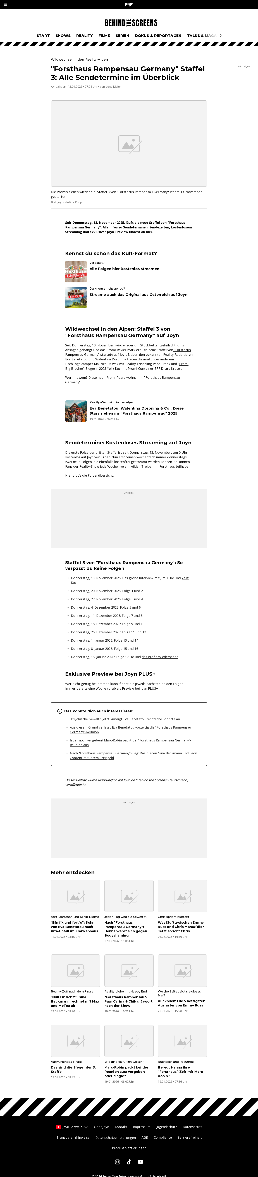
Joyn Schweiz (72, 1127)
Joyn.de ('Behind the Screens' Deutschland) (156, 780)
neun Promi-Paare (111, 377)
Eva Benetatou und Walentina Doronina (95, 359)
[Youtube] (140, 1162)
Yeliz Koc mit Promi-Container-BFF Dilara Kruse (143, 368)
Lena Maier (113, 87)
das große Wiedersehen (160, 657)
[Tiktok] (129, 1162)
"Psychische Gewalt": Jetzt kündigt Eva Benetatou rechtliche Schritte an (125, 719)
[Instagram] (117, 1162)
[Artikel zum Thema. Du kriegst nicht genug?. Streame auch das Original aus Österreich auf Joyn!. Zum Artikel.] (129, 297)
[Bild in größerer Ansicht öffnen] (129, 143)
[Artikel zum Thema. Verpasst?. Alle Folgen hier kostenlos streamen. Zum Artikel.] (129, 271)
